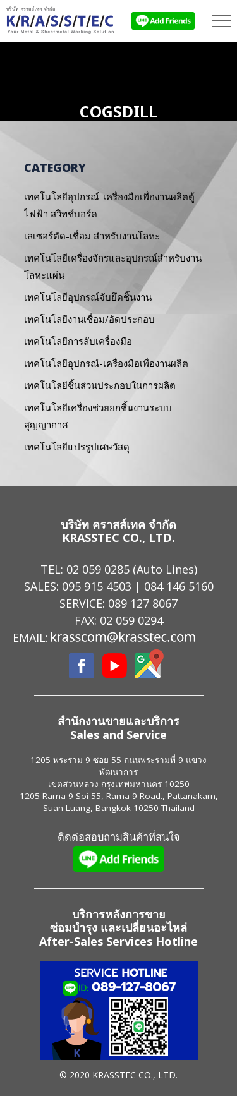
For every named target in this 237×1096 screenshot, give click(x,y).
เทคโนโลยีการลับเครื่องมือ (78, 341)
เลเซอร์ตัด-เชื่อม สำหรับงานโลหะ (92, 235)
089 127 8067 (143, 603)
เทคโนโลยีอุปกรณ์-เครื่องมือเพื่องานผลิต (106, 363)
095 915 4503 (96, 586)
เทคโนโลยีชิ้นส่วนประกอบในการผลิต (100, 385)
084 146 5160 (179, 586)
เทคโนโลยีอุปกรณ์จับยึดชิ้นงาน (88, 297)
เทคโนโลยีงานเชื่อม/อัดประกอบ (89, 319)
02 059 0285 (98, 569)
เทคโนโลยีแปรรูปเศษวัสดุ (77, 446)
